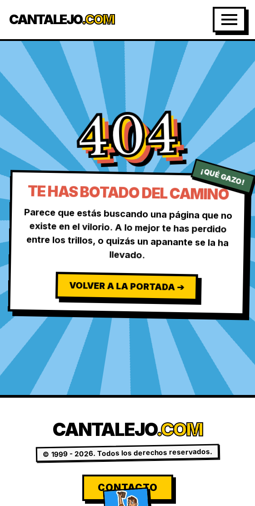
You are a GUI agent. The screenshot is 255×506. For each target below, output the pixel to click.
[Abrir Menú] (229, 19)
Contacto (128, 487)
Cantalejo (61, 19)
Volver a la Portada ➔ (126, 285)
